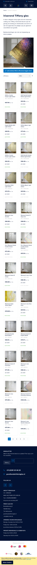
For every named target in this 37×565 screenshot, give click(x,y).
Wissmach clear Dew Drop (26, 304)
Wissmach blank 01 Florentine (10, 364)
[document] (18, 561)
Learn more (28, 559)
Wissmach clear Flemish (9, 394)
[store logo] (18, 5)
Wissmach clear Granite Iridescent (25, 422)
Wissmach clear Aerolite (9, 215)
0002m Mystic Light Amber (26, 185)
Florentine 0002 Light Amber (9, 185)
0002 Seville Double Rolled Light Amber (26, 155)
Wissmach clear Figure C (25, 364)
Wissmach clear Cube (26, 275)
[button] (5, 5)
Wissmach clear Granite (9, 422)
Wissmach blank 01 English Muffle (26, 334)
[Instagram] (10, 485)
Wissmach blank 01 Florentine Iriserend (26, 394)
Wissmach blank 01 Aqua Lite (26, 215)
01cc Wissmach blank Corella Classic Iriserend (26, 246)
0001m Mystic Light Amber (26, 125)
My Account (11, 5)
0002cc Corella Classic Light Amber (10, 155)
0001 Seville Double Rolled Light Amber (26, 95)
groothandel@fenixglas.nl (14, 474)
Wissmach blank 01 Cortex (10, 276)
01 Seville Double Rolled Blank (9, 334)
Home (5, 10)
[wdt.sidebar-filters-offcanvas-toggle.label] (18, 71)
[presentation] (24, 461)
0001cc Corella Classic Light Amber (10, 95)
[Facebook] (5, 485)
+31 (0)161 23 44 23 (12, 470)
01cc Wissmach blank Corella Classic (10, 245)
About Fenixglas (9, 490)
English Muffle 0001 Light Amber (10, 125)
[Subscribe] (13, 460)
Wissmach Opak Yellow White (9, 304)
